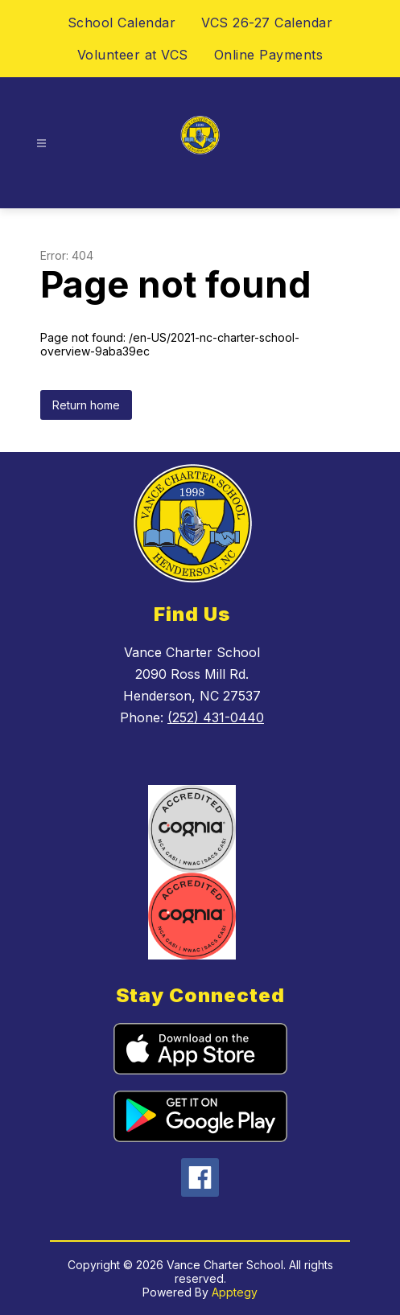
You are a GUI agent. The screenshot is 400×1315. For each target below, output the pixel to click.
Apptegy (235, 1292)
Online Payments (269, 55)
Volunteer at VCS (132, 55)
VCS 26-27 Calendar (266, 22)
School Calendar (122, 22)
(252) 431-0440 (215, 717)
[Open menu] (41, 143)
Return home (86, 405)
